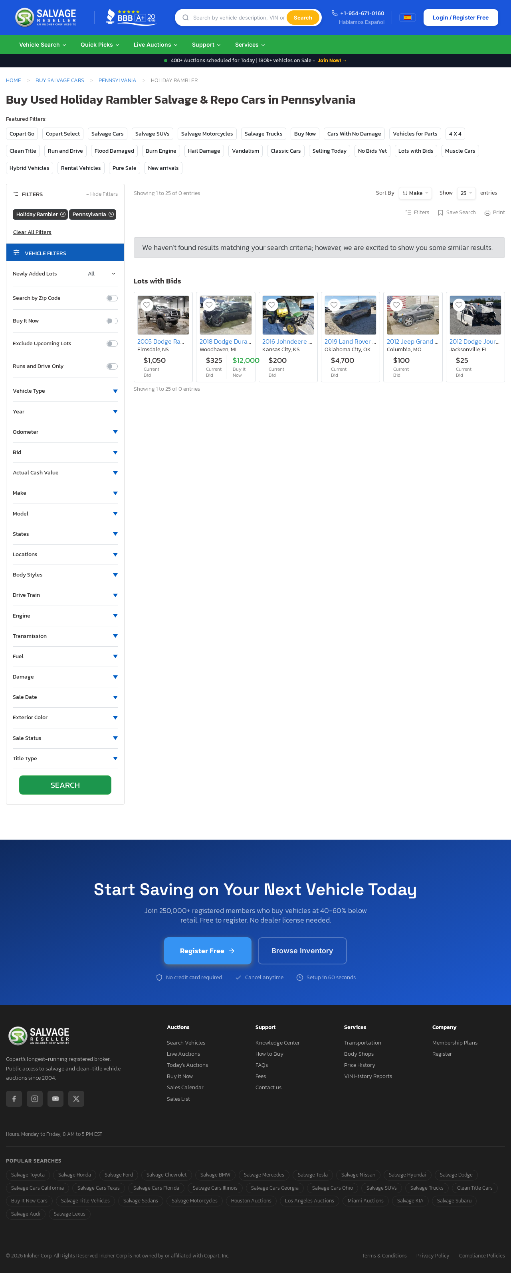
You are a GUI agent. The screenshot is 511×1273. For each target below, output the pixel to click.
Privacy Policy (433, 1256)
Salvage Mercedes (264, 1175)
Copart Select (63, 134)
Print (494, 213)
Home (13, 80)
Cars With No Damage (354, 134)
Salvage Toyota (28, 1175)
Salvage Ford (119, 1175)
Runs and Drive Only (38, 366)
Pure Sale (125, 168)
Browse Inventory (302, 950)
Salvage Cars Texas (98, 1188)
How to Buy (269, 1054)
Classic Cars (286, 151)
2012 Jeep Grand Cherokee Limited (436, 341)
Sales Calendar (185, 1087)
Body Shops (359, 1054)
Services (250, 44)
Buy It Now (26, 321)
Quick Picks (100, 44)
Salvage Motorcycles (207, 134)
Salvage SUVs (152, 134)
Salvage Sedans (140, 1200)
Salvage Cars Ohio (332, 1188)
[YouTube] (55, 1099)
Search (303, 17)
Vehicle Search (43, 44)
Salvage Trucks (264, 134)
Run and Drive (65, 151)
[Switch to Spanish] (407, 17)
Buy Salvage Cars (60, 80)
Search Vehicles (186, 1043)
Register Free (208, 950)
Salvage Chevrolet (167, 1175)
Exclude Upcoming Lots (42, 343)
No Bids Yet (372, 151)
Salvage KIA (410, 1200)
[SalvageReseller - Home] (47, 18)
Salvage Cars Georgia (275, 1188)
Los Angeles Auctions (309, 1200)
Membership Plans (454, 1043)
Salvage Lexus (69, 1214)
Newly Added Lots (35, 273)
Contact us (268, 1087)
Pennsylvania (118, 80)
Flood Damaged (114, 151)
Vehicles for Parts (415, 134)
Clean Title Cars (475, 1188)
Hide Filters (102, 194)
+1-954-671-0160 (357, 13)
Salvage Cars (107, 134)
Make (416, 193)
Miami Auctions (366, 1200)
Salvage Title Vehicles (85, 1200)
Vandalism (245, 151)
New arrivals (163, 168)
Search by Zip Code (37, 298)
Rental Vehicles (81, 168)
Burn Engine (161, 151)
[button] (65, 391)
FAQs (262, 1065)
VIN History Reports (368, 1076)
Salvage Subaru (454, 1200)
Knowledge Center (278, 1043)
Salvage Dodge (456, 1175)
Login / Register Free (461, 17)
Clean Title (23, 151)
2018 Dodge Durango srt (233, 341)
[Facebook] (14, 1099)
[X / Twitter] (76, 1099)
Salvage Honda (74, 1175)
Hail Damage (204, 151)
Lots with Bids (416, 151)
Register (442, 1054)
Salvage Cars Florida (156, 1188)
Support (207, 44)
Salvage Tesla (313, 1175)
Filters (416, 213)
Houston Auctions (251, 1200)
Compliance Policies (482, 1256)
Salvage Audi (25, 1214)
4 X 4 (455, 134)
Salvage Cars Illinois (215, 1188)
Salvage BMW (215, 1175)
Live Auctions (156, 44)
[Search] (240, 18)
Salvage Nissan (358, 1175)
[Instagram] (35, 1099)
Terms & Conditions (384, 1256)
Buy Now (305, 134)
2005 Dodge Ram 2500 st (173, 341)
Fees (261, 1076)
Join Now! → (332, 60)
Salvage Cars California (37, 1188)
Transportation (362, 1043)
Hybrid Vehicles (30, 168)
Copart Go (22, 134)
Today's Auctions (187, 1065)
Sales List (178, 1099)
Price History (359, 1065)
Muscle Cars (460, 151)
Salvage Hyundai (407, 1175)
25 (464, 193)
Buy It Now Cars (29, 1200)
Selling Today (330, 151)
